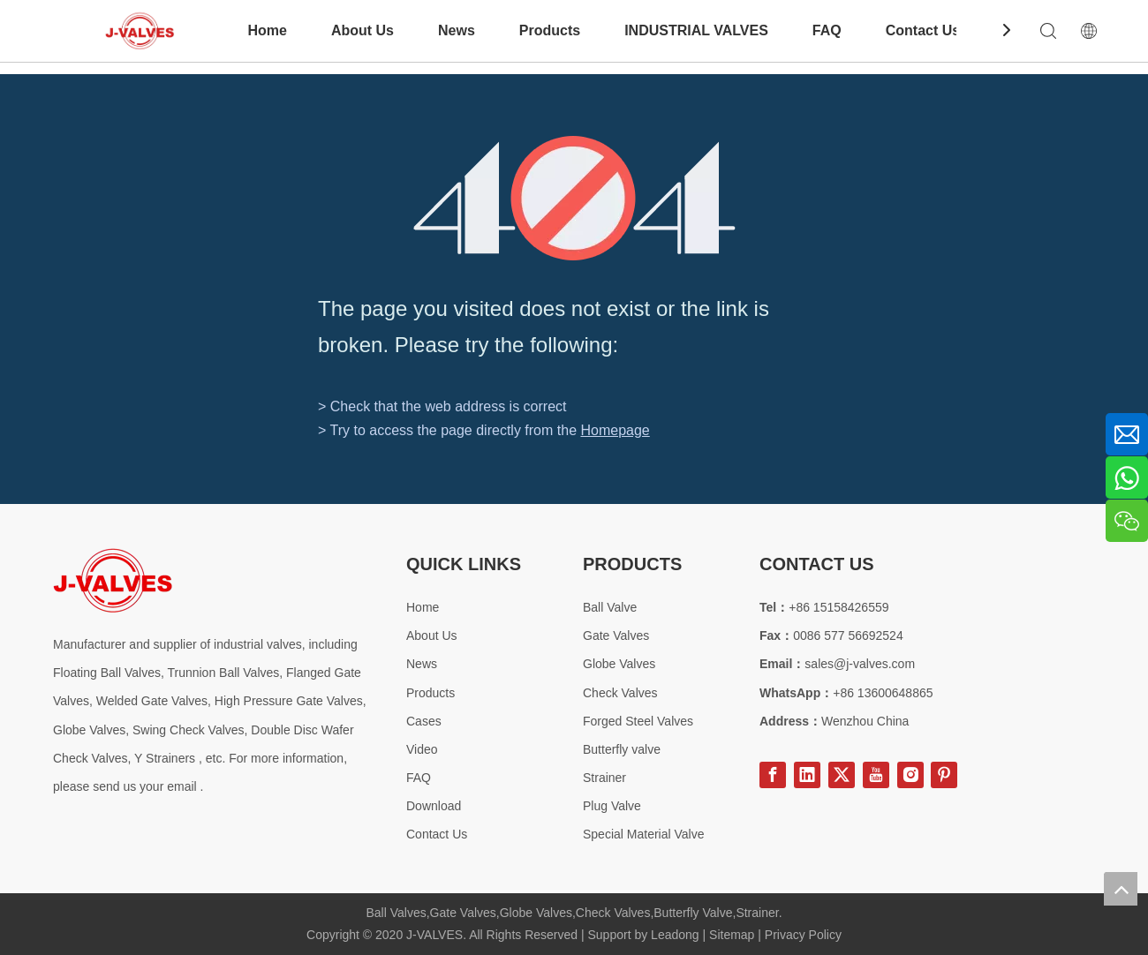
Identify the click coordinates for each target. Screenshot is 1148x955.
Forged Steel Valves (638, 721)
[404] (574, 198)
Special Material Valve (643, 834)
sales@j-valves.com (859, 664)
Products (549, 30)
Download (433, 806)
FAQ (827, 30)
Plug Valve (612, 806)
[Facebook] (772, 775)
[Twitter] (841, 775)
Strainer (604, 778)
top (1120, 889)
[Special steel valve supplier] (112, 580)
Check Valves (620, 693)
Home (266, 30)
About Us (362, 30)
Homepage (614, 430)
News (456, 30)
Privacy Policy (803, 935)
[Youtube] (876, 775)
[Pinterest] (944, 775)
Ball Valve (610, 607)
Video (422, 749)
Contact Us (923, 30)
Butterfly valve (622, 749)
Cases (424, 721)
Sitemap (731, 935)
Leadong (675, 935)
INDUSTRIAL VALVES (696, 30)
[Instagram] (910, 775)
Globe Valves (619, 664)
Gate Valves (616, 635)
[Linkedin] (807, 775)
